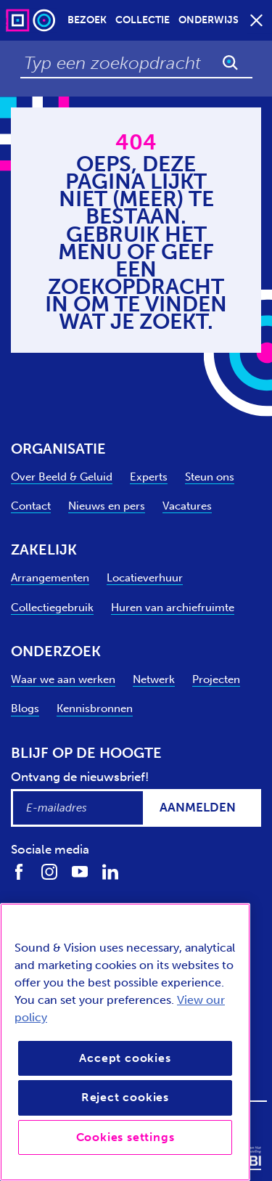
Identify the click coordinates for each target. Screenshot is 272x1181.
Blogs (25, 708)
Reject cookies (125, 1097)
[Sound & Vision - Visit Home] (32, 20)
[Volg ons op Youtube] (80, 871)
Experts (149, 476)
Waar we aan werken (63, 679)
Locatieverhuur (145, 577)
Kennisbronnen (95, 708)
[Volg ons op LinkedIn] (110, 871)
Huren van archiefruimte (172, 607)
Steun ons (209, 476)
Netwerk (154, 679)
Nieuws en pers (106, 505)
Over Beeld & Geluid (61, 476)
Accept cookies (124, 1058)
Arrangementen (50, 577)
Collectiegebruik (52, 607)
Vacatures (187, 505)
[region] (125, 1042)
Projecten (216, 679)
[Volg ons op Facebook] (19, 871)
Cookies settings (125, 1137)
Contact (31, 505)
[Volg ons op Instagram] (49, 871)
